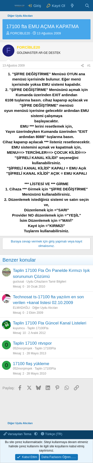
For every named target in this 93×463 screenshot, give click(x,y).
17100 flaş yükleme (31, 363)
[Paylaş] (82, 66)
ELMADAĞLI (21, 307)
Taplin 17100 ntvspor (32, 343)
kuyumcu (19, 328)
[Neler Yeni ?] (72, 5)
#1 (89, 65)
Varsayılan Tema (17, 434)
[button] (35, 434)
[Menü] (7, 6)
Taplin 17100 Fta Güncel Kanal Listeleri (49, 323)
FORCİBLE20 (20, 33)
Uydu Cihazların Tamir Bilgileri (46, 281)
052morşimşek (22, 348)
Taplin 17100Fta (37, 328)
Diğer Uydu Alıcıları (45, 307)
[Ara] (87, 5)
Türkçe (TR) (51, 434)
